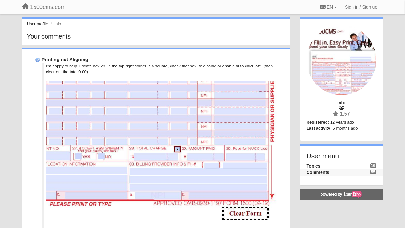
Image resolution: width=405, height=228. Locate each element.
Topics (314, 165)
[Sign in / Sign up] (361, 7)
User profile (37, 24)
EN (328, 7)
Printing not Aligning (64, 59)
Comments (318, 172)
